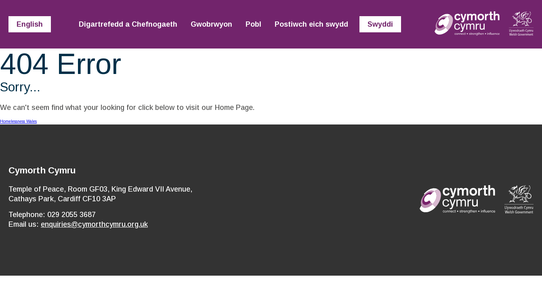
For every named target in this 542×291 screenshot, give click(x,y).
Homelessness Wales (18, 121)
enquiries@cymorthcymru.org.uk (94, 224)
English (30, 24)
